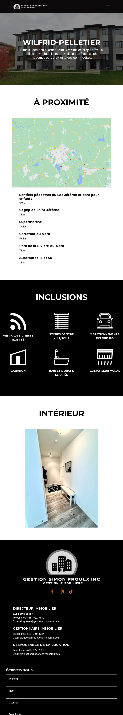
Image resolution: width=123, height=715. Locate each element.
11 (69, 521)
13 (75, 521)
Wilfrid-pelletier (61, 42)
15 (80, 521)
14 (77, 521)
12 (72, 521)
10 (66, 521)
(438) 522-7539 (35, 650)
